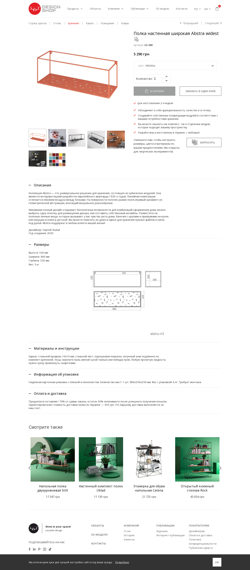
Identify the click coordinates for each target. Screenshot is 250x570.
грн (206, 8)
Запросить (207, 142)
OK (217, 562)
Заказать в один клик (201, 91)
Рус (196, 8)
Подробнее (122, 562)
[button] (29, 468)
